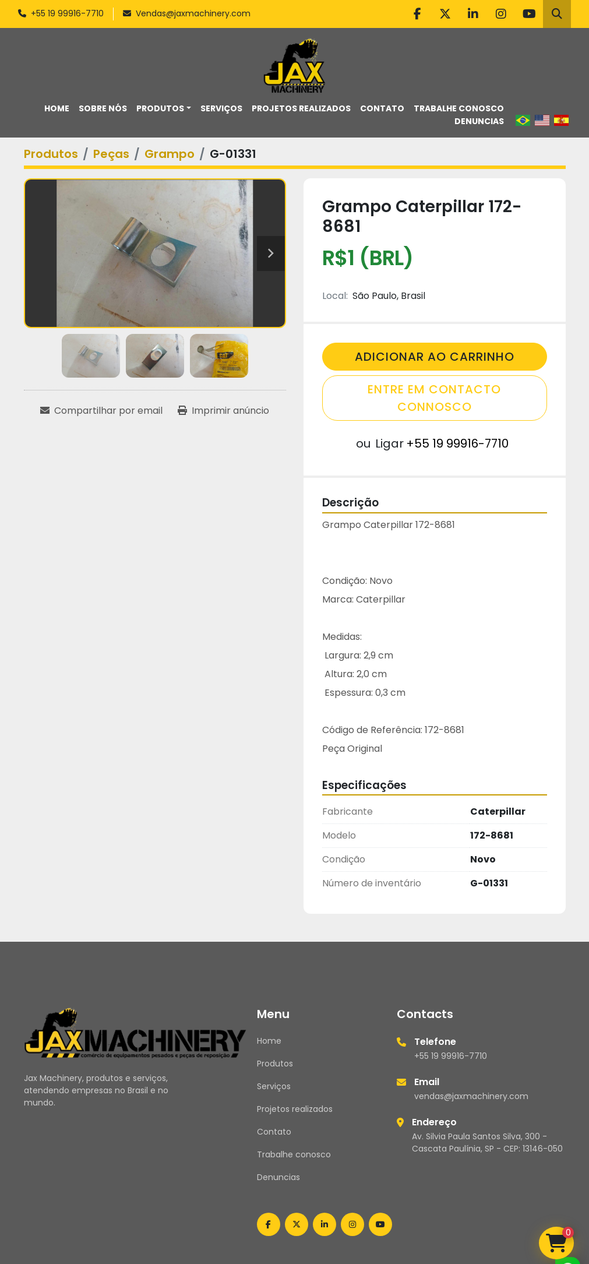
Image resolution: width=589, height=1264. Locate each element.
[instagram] (501, 14)
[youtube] (529, 14)
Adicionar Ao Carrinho (434, 356)
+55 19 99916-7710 (67, 13)
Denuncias (479, 121)
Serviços (221, 108)
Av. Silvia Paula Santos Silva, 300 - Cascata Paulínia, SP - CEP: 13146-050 (487, 1142)
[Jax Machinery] (135, 1032)
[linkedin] (473, 14)
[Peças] (111, 154)
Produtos (160, 108)
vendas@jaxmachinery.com (471, 1096)
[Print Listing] (223, 411)
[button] (163, 109)
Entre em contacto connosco (434, 398)
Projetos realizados (301, 108)
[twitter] (445, 14)
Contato (382, 108)
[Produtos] (51, 154)
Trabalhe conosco (459, 108)
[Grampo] (169, 154)
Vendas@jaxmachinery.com (193, 13)
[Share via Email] (101, 411)
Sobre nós (103, 108)
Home (56, 108)
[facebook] (417, 14)
